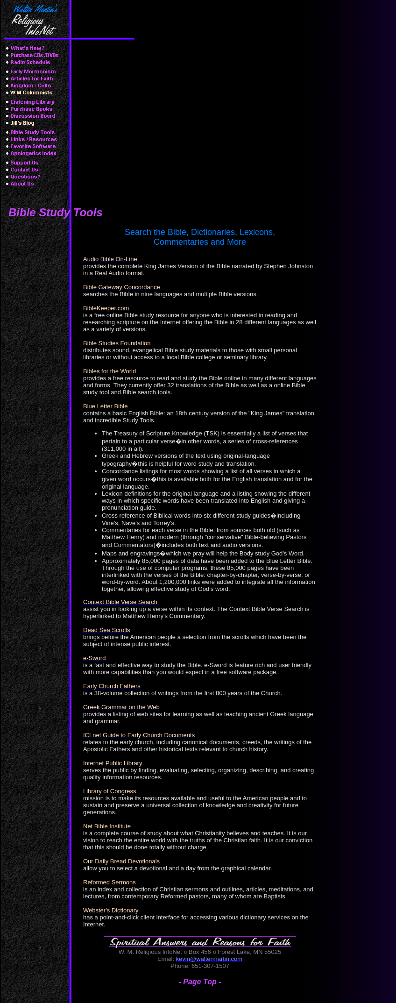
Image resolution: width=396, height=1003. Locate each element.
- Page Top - (200, 982)
